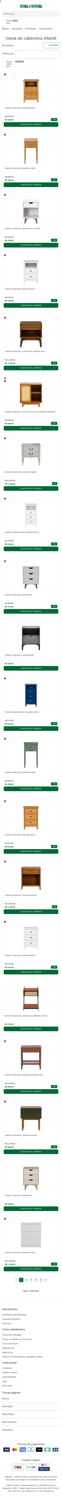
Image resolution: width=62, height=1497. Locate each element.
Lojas (4, 1381)
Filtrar (51, 45)
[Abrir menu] (10, 6)
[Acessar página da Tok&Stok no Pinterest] (35, 1296)
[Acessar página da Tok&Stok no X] (42, 1296)
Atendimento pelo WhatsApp (14, 1315)
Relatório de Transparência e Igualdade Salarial (22, 1357)
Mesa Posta (31, 1414)
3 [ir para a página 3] (31, 1280)
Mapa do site (7, 1352)
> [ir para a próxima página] (45, 1280)
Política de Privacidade (11, 1335)
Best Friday (7, 1386)
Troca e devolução (10, 1344)
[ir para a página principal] (31, 6)
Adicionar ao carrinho (31, 124)
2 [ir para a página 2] (26, 1280)
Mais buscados (31, 1422)
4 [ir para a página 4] (36, 1280)
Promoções (30, 29)
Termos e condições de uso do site (17, 1339)
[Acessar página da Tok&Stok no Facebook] (19, 1296)
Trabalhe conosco (9, 1372)
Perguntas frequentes (11, 1319)
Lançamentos (45, 29)
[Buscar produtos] (31, 14)
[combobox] (38, 54)
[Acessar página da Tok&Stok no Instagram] (27, 1296)
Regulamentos (8, 1348)
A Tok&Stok (7, 1368)
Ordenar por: (8, 53)
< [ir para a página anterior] (16, 1280)
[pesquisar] (56, 13)
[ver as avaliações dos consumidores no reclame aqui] (31, 1467)
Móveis (5, 29)
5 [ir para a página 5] (40, 1280)
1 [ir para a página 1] (21, 1280)
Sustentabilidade (9, 1377)
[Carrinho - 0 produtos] (58, 6)
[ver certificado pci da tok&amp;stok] (44, 1467)
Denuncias (6, 1323)
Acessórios (17, 29)
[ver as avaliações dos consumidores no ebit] (18, 1467)
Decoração (31, 1406)
